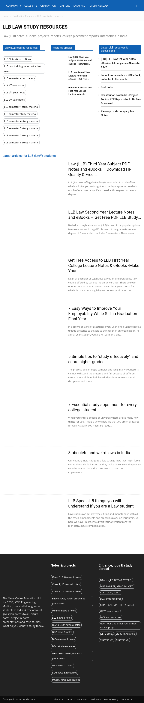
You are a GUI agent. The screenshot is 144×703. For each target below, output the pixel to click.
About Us (58, 699)
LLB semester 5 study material (21, 135)
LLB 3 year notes (14, 99)
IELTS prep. (106, 633)
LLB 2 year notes (14, 92)
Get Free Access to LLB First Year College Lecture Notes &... (80, 91)
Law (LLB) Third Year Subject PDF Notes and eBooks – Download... (80, 60)
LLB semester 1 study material (21, 106)
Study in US (122, 640)
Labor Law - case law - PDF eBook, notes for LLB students (121, 77)
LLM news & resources (64, 672)
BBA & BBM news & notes (66, 624)
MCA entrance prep (111, 617)
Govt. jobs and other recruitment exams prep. (118, 625)
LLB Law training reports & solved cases (23, 68)
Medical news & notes (64, 610)
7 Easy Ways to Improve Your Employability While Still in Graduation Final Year (102, 313)
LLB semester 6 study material (21, 142)
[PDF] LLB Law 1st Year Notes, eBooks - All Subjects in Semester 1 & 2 (120, 63)
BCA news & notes (62, 632)
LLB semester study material (20, 114)
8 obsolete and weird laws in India (99, 452)
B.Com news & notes (63, 639)
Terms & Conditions (76, 699)
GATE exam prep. (110, 611)
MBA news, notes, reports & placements (67, 656)
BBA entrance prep (111, 598)
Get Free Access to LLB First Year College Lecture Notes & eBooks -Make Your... (103, 265)
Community (13, 5)
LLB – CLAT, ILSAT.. (110, 592)
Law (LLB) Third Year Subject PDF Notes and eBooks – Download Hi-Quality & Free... (99, 169)
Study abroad (99, 5)
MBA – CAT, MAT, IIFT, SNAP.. (116, 605)
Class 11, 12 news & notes (66, 591)
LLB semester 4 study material (21, 121)
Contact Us (126, 699)
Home (6, 16)
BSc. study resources (63, 646)
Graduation (48, 5)
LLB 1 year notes (14, 85)
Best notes (107, 87)
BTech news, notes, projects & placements (68, 601)
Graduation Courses (23, 16)
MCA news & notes (62, 665)
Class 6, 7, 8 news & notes (66, 577)
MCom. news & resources (66, 679)
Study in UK (106, 640)
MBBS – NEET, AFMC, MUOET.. (117, 586)
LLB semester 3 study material (21, 128)
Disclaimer (95, 699)
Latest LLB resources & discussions (114, 49)
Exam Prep (79, 5)
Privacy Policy (111, 699)
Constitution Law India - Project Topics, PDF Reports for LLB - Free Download (121, 99)
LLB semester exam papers (19, 78)
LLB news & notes (62, 617)
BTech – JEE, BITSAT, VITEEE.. (116, 580)
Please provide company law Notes (117, 113)
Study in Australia (126, 633)
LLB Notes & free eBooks (18, 59)
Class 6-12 (30, 5)
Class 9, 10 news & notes (66, 584)
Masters (64, 5)
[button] (136, 6)
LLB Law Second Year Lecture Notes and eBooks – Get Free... (79, 75)
